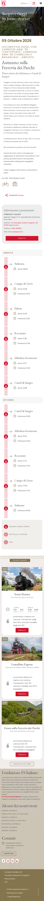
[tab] (22, 253)
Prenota (22, 630)
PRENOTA (22, 238)
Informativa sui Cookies (15, 893)
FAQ (6, 882)
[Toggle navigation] (40, 3)
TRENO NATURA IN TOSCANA (15, 814)
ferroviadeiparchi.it (15, 232)
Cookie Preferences (13, 897)
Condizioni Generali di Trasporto (16, 875)
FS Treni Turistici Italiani (11, 797)
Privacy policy (9, 879)
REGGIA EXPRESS (9, 827)
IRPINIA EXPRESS (9, 830)
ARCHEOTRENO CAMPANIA (14, 820)
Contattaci (8, 854)
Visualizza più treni (22, 764)
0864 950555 (16, 228)
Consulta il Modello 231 (13, 872)
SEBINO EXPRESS (9, 811)
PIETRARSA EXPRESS (11, 824)
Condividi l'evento (14, 195)
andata (8, 252)
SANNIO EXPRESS (10, 817)
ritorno (8, 400)
